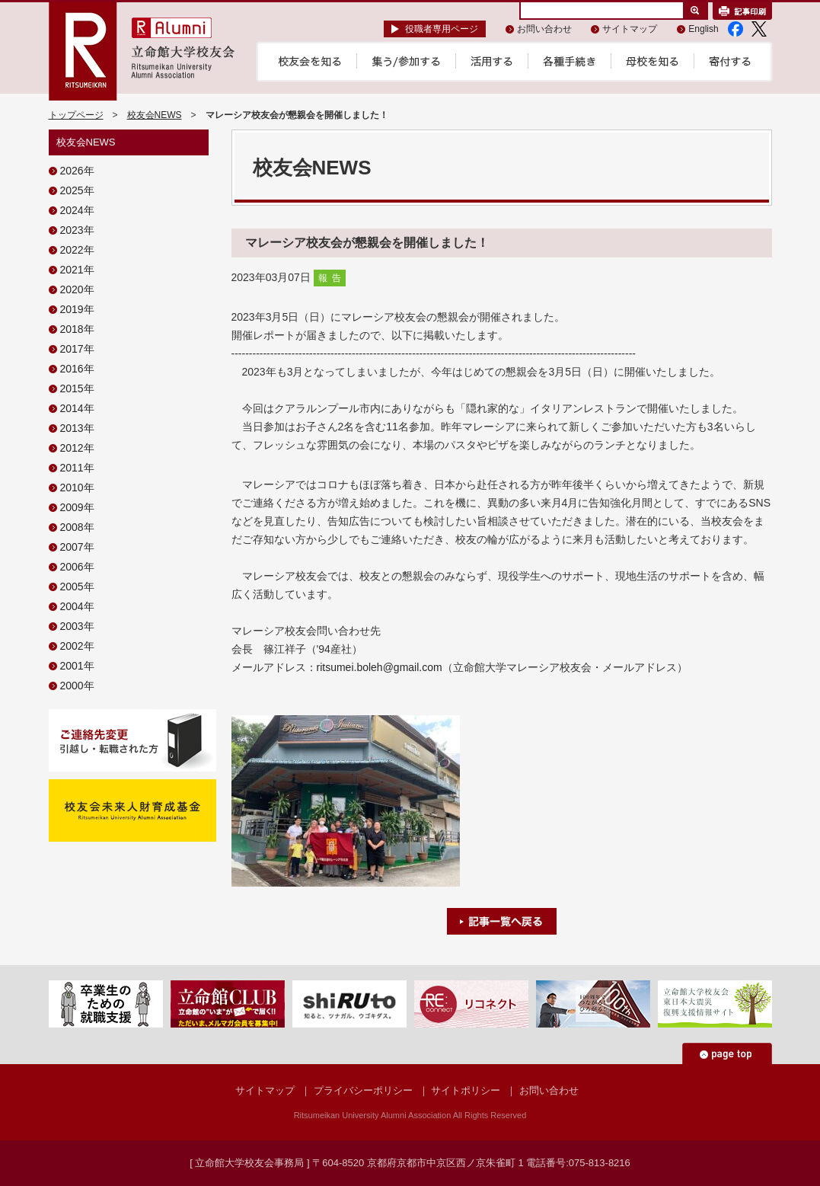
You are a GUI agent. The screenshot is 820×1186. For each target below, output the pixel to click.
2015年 (77, 388)
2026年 (77, 171)
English (703, 29)
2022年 (77, 250)
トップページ (76, 115)
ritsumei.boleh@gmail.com (379, 667)
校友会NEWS (154, 115)
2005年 (77, 586)
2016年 (77, 369)
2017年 (77, 349)
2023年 (77, 230)
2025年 (77, 190)
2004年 (77, 606)
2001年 (77, 666)
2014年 (77, 408)
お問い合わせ (544, 29)
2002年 (77, 646)
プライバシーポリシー (363, 1090)
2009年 (77, 507)
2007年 (77, 547)
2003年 (77, 626)
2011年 (77, 468)
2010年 (77, 487)
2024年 (77, 210)
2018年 (77, 329)
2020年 (77, 289)
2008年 (77, 527)
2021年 (77, 270)
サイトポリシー (465, 1090)
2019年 (77, 309)
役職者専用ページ (441, 29)
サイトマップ (629, 29)
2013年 (77, 428)
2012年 (77, 448)
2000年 (77, 685)
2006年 (77, 567)
